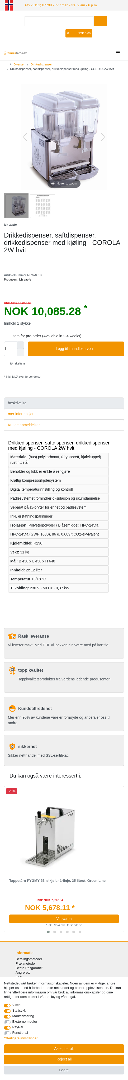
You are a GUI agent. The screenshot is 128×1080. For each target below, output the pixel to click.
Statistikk (19, 1010)
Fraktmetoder (26, 963)
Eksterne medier (24, 1022)
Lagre (64, 1070)
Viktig (16, 1005)
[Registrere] (53, 33)
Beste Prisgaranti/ (29, 967)
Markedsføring (23, 1016)
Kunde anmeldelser (24, 424)
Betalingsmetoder (29, 958)
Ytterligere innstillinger (20, 1038)
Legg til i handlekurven (88, 348)
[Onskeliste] (61, 33)
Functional (20, 1033)
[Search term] (59, 21)
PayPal (17, 1027)
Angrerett (23, 972)
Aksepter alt (64, 1048)
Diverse (18, 63)
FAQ (19, 977)
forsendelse (33, 376)
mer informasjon (21, 413)
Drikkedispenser (41, 63)
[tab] (64, 402)
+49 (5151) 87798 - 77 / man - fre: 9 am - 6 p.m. (57, 5)
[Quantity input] (10, 348)
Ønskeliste (15, 363)
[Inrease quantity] (20, 344)
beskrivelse (17, 402)
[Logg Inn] (45, 33)
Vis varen (64, 918)
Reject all (64, 1059)
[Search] (100, 21)
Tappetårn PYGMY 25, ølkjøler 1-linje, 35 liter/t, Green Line (57, 880)
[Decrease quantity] (20, 352)
